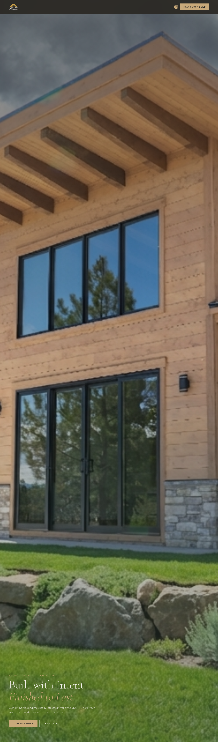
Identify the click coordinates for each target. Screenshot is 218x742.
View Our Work (23, 723)
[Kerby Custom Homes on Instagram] (176, 7)
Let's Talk (50, 723)
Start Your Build (195, 7)
